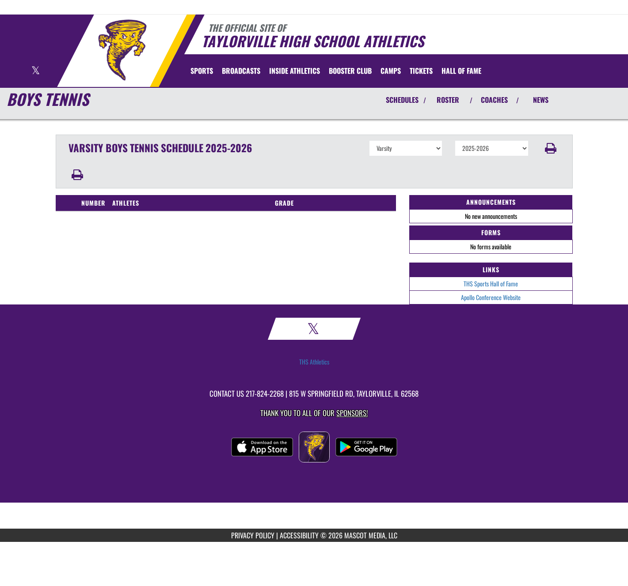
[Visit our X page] (35, 71)
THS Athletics (314, 361)
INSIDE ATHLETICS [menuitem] (294, 70)
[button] (550, 148)
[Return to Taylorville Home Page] (122, 50)
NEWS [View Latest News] (540, 99)
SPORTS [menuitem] (201, 70)
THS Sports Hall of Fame (491, 283)
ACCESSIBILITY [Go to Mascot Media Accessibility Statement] (299, 535)
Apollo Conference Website (491, 297)
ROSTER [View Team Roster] (448, 99)
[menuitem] (241, 70)
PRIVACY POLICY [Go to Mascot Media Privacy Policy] (252, 535)
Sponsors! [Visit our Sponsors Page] (352, 412)
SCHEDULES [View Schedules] (402, 99)
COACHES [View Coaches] (494, 99)
